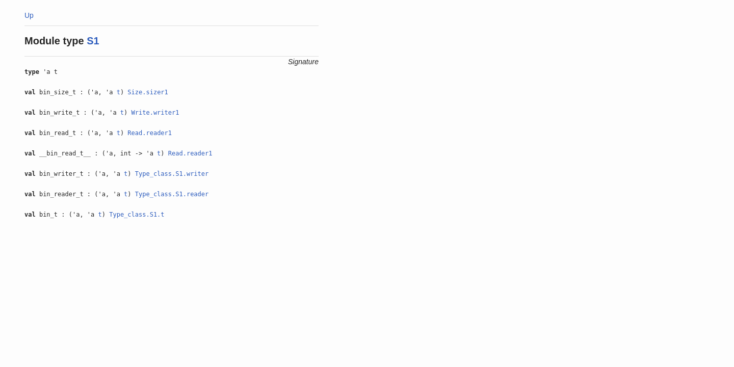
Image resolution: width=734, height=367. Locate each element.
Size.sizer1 (147, 92)
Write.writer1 (155, 112)
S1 (93, 40)
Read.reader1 (149, 133)
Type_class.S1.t (136, 214)
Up (29, 15)
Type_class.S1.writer (172, 173)
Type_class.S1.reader (172, 194)
